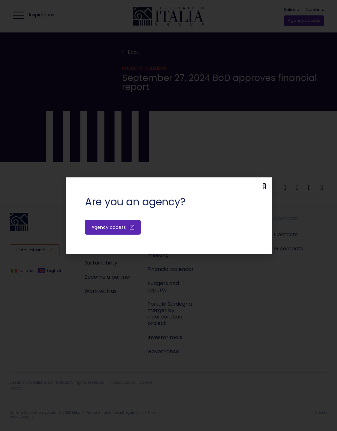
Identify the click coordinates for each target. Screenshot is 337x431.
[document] (168, 215)
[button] (264, 186)
